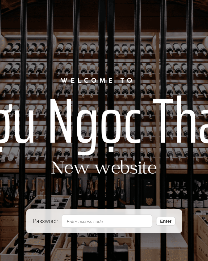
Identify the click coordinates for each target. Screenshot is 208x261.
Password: (45, 221)
